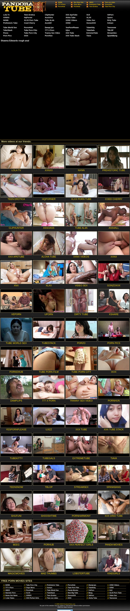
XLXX (88, 17)
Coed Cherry (29, 23)
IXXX (26, 36)
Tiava (88, 36)
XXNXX (6, 17)
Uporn (110, 17)
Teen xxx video (110, 2)
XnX (88, 15)
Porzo (5, 33)
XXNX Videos (71, 20)
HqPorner (28, 17)
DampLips (49, 27)
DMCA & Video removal (64, 607)
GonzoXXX (108, 4)
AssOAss (49, 17)
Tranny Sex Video (52, 33)
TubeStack (7, 30)
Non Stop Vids (78, 2)
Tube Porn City (110, 6)
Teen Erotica (93, 6)
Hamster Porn (10, 593)
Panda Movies (73, 590)
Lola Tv (6, 15)
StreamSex (112, 33)
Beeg (90, 593)
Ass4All (48, 23)
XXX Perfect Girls (32, 598)
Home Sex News (11, 595)
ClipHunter (49, 15)
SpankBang (112, 36)
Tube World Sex (10, 27)
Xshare (110, 23)
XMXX (91, 2)
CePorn (91, 590)
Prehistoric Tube (94, 4)
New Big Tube (73, 593)
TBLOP (110, 30)
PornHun (49, 36)
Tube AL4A (49, 20)
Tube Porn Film (30, 30)
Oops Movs (77, 4)
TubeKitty (90, 27)
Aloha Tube (70, 17)
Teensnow (111, 27)
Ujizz (68, 30)
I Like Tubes (9, 598)
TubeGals (90, 30)
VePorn (110, 15)
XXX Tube (70, 33)
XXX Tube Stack (72, 36)
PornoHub (61, 6)
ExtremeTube (92, 33)
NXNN (60, 2)
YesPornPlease (72, 27)
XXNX (68, 23)
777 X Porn (62, 4)
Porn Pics (7, 36)
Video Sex (90, 20)
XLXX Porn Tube (31, 20)
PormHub (77, 6)
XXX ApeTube (71, 15)
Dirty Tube (111, 20)
